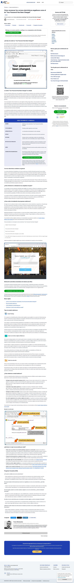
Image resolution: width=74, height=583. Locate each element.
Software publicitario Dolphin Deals (58, 74)
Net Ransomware (54, 63)
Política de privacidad (37, 294)
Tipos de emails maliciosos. (11, 303)
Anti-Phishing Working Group (38, 466)
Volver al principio (44, 535)
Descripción (7, 25)
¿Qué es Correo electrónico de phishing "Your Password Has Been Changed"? (21, 301)
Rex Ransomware (54, 53)
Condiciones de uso (46, 580)
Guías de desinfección (31, 2)
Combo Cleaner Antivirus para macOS (39, 464)
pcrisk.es (16, 568)
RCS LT (29, 36)
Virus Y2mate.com (55, 78)
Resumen (14, 25)
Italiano (53, 37)
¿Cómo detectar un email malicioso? (13, 305)
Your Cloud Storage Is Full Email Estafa (59, 80)
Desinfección (21, 25)
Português (54, 40)
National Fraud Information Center (25, 468)
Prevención (28, 25)
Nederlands (54, 41)
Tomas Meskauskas (10, 19)
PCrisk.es (6, 7)
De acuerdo (65, 579)
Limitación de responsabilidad (36, 580)
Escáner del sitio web (66, 567)
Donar (37, 551)
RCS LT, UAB (6, 565)
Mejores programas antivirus (45, 569)
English (53, 34)
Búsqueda (64, 569)
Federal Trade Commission (41, 459)
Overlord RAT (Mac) (55, 57)
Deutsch (53, 38)
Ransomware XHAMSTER (56, 72)
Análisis (38, 2)
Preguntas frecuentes (37, 25)
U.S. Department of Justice (38, 468)
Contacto (55, 567)
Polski (53, 43)
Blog (43, 2)
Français (53, 35)
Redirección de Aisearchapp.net (58, 55)
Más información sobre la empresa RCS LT (37, 546)
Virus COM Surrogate (55, 76)
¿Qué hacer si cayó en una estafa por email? (14, 307)
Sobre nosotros (60, 23)
